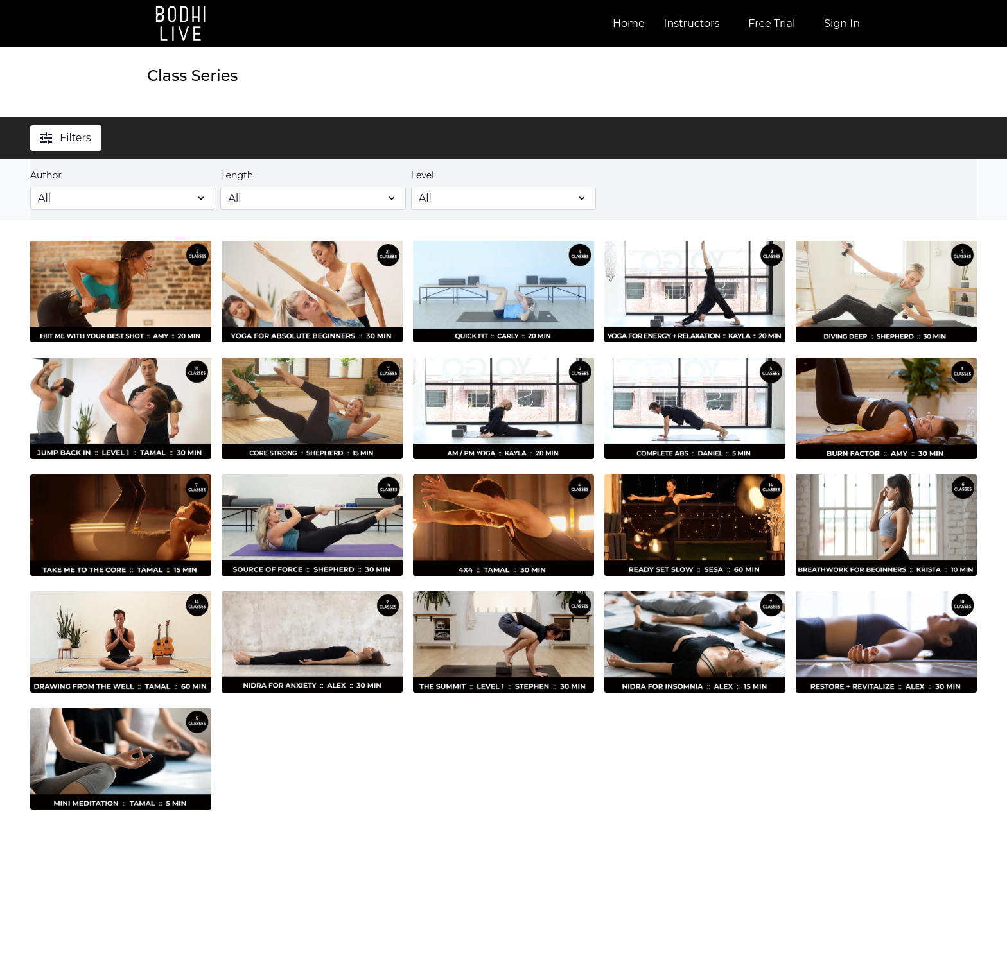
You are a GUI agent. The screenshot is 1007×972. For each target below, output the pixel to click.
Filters (65, 138)
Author (46, 175)
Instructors (692, 23)
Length (236, 175)
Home (629, 23)
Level (422, 175)
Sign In (842, 23)
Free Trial (771, 23)
